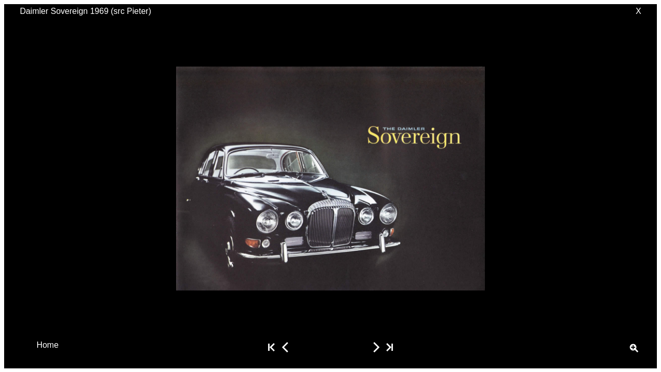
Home (48, 344)
